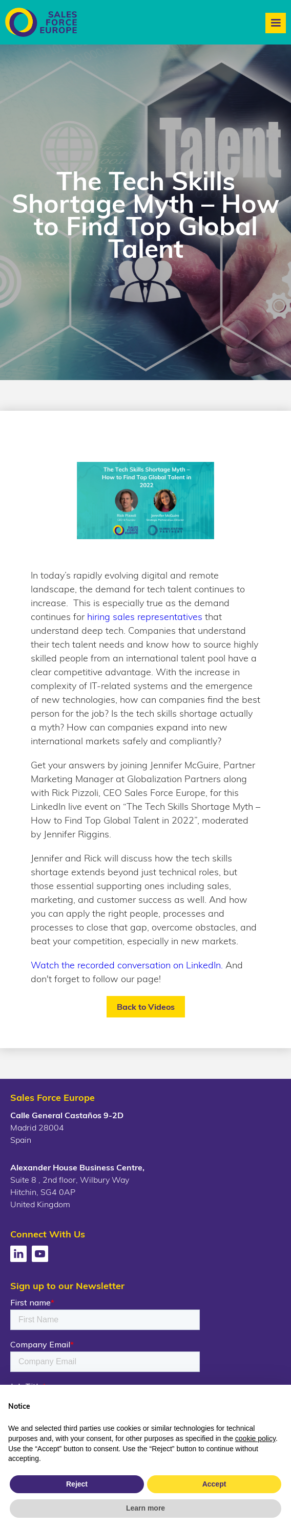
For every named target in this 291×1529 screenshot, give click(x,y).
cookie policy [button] (255, 1438)
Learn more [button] (145, 1508)
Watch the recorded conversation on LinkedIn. (127, 965)
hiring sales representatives (144, 617)
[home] (38, 22)
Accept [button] (214, 1484)
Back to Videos (146, 1007)
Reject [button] (77, 1484)
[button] (275, 23)
